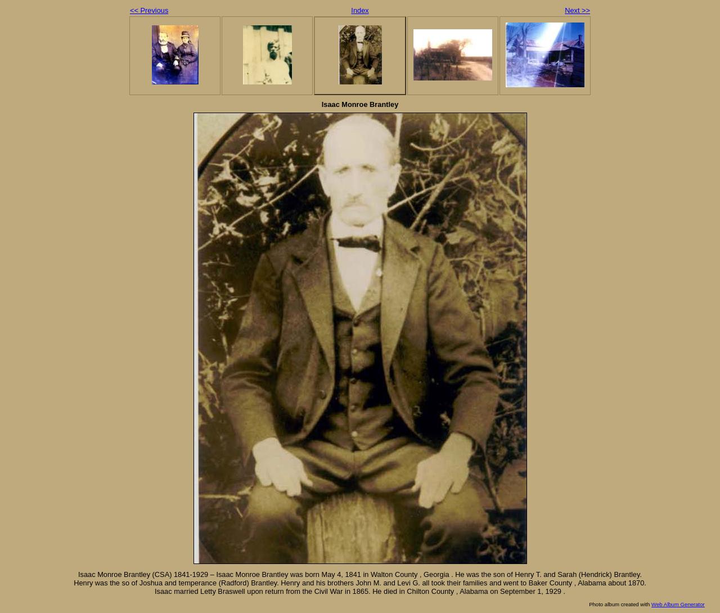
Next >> (577, 10)
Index (359, 10)
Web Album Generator (678, 604)
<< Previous (149, 10)
